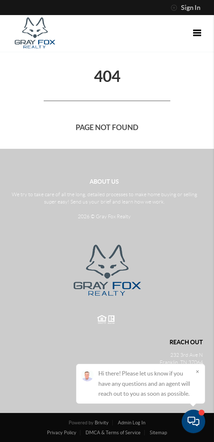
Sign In (185, 7)
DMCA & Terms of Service (113, 432)
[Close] (197, 371)
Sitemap (158, 432)
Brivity (102, 422)
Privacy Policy (61, 432)
